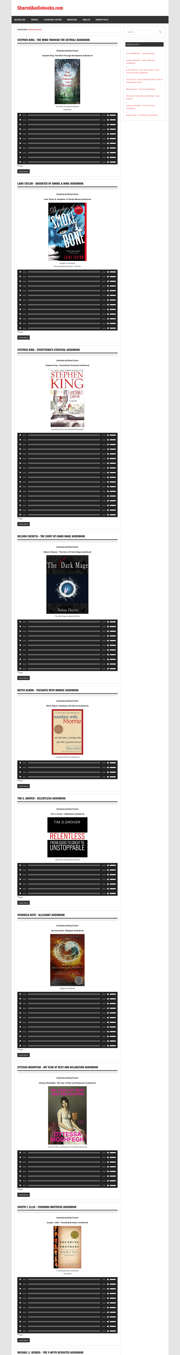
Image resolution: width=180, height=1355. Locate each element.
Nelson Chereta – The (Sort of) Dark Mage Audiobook (51, 536)
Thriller (86, 19)
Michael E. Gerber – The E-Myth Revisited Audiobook (50, 1353)
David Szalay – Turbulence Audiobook (141, 115)
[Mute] (108, 115)
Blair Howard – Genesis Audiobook (140, 89)
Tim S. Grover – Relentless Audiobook (41, 798)
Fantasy (34, 19)
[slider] (64, 115)
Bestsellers (19, 19)
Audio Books (23, 171)
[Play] (20, 115)
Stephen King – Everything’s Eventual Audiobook (48, 350)
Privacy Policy (102, 19)
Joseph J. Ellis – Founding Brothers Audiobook (46, 1207)
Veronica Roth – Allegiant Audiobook (41, 915)
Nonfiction (72, 19)
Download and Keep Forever (67, 51)
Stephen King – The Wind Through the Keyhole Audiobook (53, 40)
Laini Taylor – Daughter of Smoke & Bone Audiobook (50, 184)
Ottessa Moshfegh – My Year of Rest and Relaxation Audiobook (57, 1067)
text (21, 166)
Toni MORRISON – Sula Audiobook (140, 53)
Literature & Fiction (52, 19)
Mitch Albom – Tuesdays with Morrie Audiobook (47, 690)
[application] (67, 115)
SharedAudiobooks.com (40, 8)
